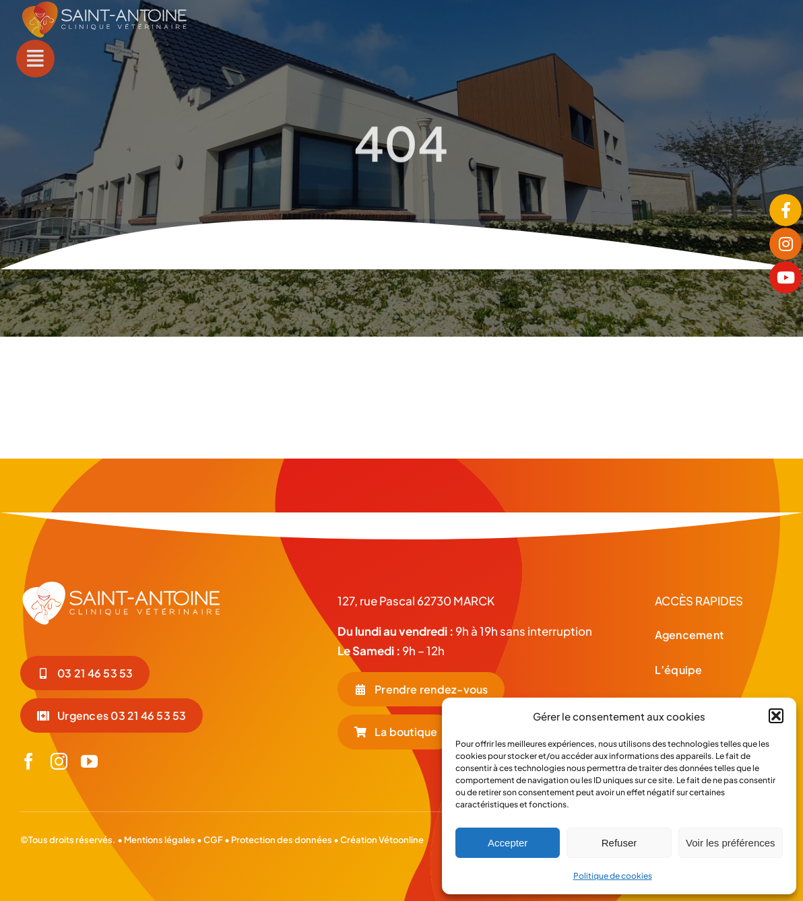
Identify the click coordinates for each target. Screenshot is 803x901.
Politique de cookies (612, 876)
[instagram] (59, 761)
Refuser (619, 842)
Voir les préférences (730, 842)
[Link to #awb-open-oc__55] (35, 58)
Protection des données (281, 839)
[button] (776, 716)
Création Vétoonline (382, 839)
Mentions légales (159, 839)
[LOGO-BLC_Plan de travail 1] (121, 585)
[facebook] (28, 761)
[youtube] (89, 761)
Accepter (507, 842)
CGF (212, 839)
